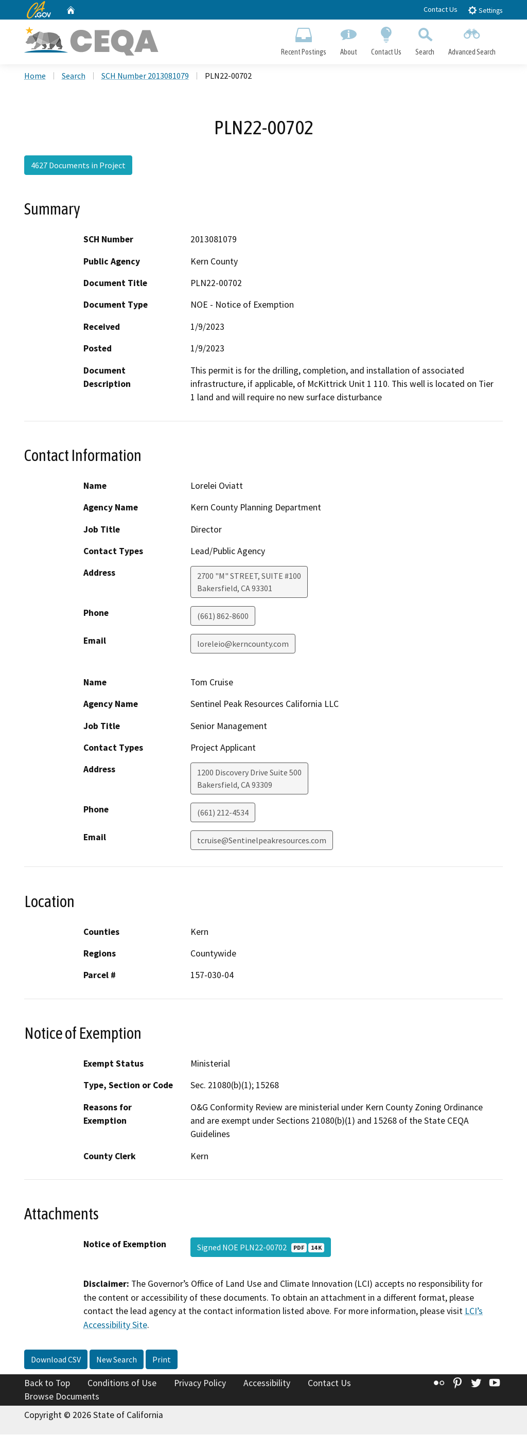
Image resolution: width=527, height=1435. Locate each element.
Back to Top (47, 1384)
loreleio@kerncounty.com (243, 645)
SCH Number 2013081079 (145, 77)
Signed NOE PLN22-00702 (260, 1248)
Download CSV (56, 1360)
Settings (485, 10)
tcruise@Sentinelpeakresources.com (261, 841)
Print (161, 1360)
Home (35, 77)
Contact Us (441, 9)
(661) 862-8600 (223, 617)
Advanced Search (472, 39)
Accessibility (266, 1384)
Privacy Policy (200, 1384)
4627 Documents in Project (78, 166)
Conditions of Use (121, 1384)
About (348, 39)
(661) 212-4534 (223, 813)
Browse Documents (61, 1397)
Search (425, 39)
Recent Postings (303, 39)
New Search (116, 1360)
